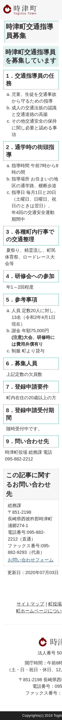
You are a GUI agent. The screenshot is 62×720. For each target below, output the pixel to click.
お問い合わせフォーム (31, 559)
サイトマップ (30, 603)
